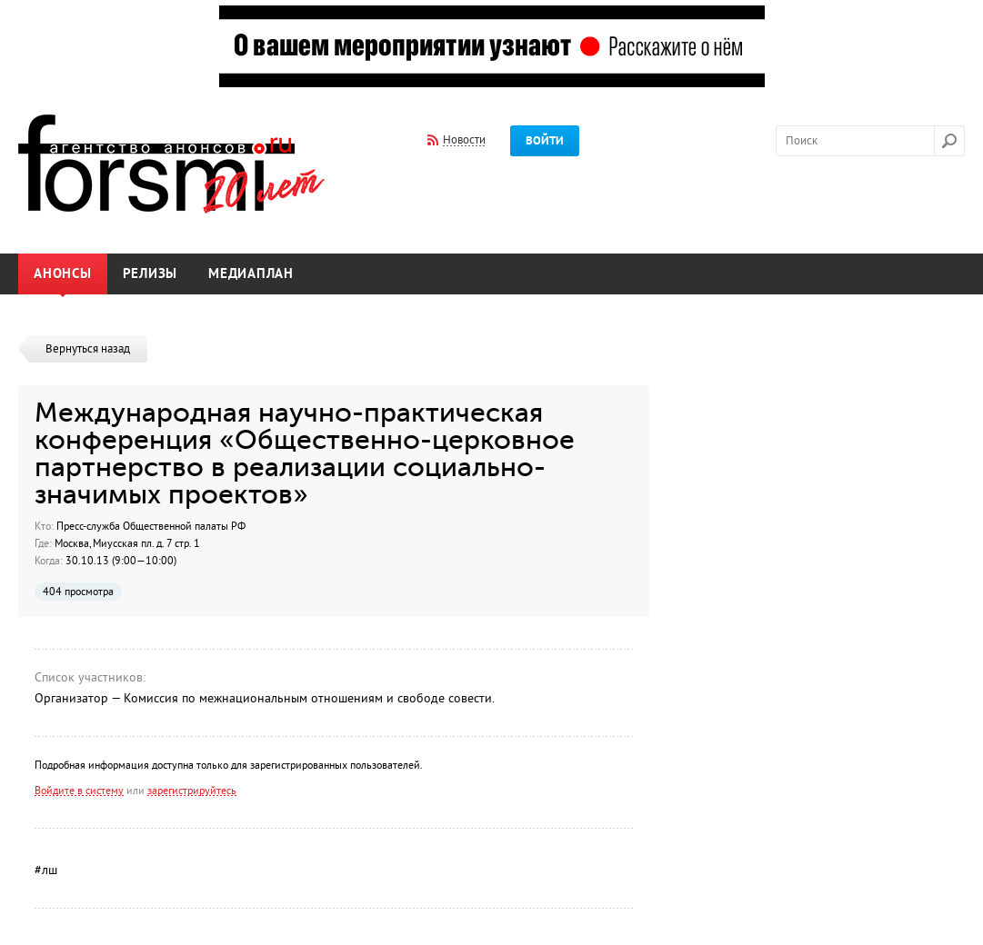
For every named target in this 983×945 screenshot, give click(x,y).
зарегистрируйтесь (191, 790)
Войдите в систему (79, 790)
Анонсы (63, 274)
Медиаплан (251, 274)
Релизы (150, 274)
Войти (545, 141)
